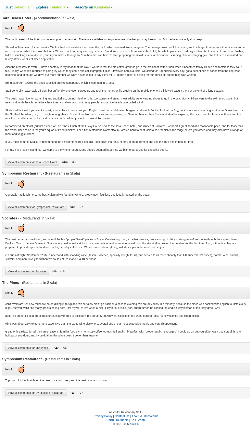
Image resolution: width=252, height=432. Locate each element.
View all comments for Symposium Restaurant (36, 207)
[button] (52, 7)
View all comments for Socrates (27, 271)
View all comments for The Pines (28, 347)
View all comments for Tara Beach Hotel (32, 162)
